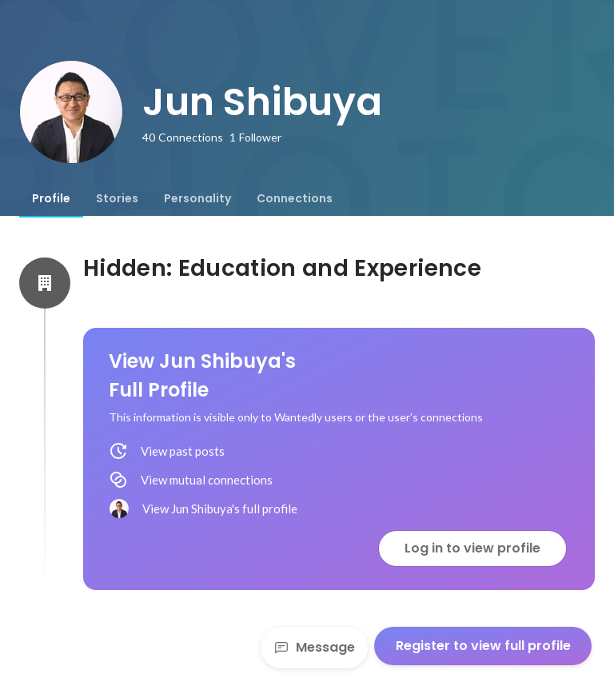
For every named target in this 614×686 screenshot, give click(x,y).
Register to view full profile (483, 645)
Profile (51, 198)
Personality (197, 198)
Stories (117, 198)
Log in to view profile (472, 548)
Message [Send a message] (314, 647)
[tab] (51, 198)
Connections (295, 198)
